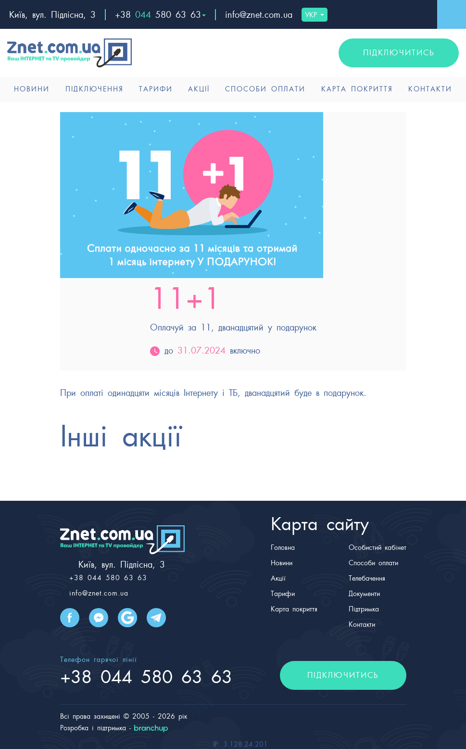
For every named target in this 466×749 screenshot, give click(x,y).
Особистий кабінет (377, 547)
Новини (32, 89)
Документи (364, 593)
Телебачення (367, 578)
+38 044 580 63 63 (108, 577)
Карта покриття (357, 89)
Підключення (94, 89)
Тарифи (156, 89)
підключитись (399, 53)
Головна (283, 547)
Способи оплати (265, 89)
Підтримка (364, 609)
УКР (314, 15)
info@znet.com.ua (258, 14)
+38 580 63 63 (160, 14)
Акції (199, 89)
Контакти (430, 89)
